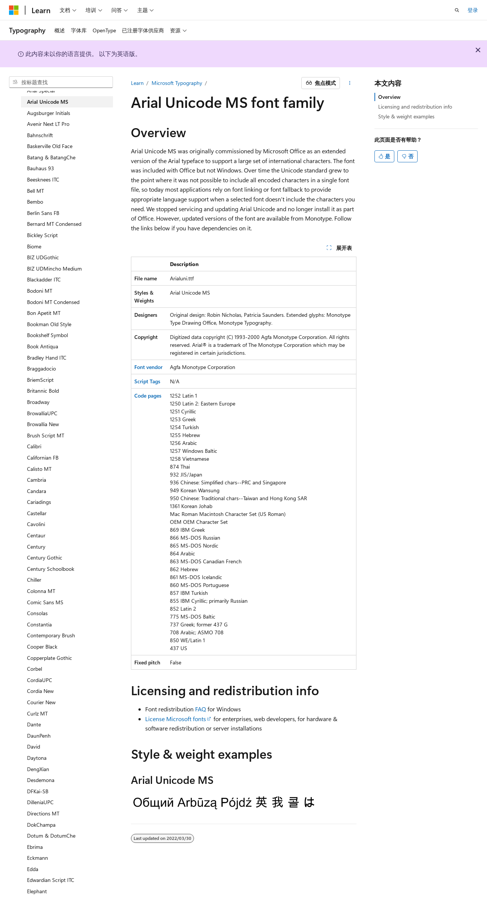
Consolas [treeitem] (37, 613)
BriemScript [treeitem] (40, 379)
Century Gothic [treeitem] (44, 557)
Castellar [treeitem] (37, 513)
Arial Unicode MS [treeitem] (47, 101)
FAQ (200, 709)
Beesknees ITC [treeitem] (43, 179)
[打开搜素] (456, 10)
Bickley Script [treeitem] (42, 235)
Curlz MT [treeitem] (37, 713)
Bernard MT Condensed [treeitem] (54, 223)
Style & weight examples (406, 116)
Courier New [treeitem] (41, 702)
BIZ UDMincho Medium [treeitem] (54, 268)
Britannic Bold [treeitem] (43, 390)
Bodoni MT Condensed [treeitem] (53, 302)
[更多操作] (349, 83)
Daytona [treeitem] (37, 757)
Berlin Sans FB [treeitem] (43, 212)
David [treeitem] (33, 746)
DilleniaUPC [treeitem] (40, 802)
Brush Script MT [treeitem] (45, 435)
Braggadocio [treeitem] (41, 368)
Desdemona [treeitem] (40, 780)
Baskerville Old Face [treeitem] (49, 146)
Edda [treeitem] (32, 869)
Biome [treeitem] (34, 246)
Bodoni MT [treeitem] (39, 290)
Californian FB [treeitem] (43, 457)
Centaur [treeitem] (36, 535)
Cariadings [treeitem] (39, 501)
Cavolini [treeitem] (36, 524)
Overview (389, 96)
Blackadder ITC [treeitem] (44, 279)
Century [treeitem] (36, 546)
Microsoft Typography (177, 82)
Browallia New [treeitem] (43, 424)
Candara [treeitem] (36, 491)
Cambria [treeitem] (36, 479)
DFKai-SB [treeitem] (37, 791)
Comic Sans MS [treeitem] (45, 602)
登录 (472, 10)
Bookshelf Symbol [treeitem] (47, 335)
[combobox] (61, 82)
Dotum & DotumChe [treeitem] (51, 835)
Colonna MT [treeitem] (41, 590)
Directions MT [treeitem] (43, 813)
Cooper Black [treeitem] (42, 646)
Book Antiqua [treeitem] (42, 346)
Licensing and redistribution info (415, 106)
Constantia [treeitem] (39, 624)
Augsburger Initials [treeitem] (48, 112)
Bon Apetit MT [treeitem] (43, 312)
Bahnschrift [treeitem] (40, 135)
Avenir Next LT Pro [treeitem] (48, 123)
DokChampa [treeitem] (41, 824)
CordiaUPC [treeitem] (39, 680)
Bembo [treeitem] (35, 201)
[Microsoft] (14, 10)
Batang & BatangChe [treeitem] (51, 157)
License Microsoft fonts (175, 719)
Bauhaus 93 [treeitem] (40, 168)
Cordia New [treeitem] (40, 690)
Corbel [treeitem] (34, 668)
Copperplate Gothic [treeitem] (49, 657)
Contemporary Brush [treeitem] (51, 635)
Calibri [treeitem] (34, 446)
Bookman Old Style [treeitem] (49, 324)
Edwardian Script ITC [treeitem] (50, 879)
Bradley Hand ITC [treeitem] (46, 357)
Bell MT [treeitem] (35, 190)
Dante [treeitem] (34, 724)
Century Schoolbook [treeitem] (50, 568)
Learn (137, 82)
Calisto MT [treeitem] (39, 468)
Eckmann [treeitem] (37, 857)
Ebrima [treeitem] (35, 846)
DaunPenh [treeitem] (39, 735)
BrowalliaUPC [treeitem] (42, 413)
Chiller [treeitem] (34, 579)
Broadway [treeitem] (38, 401)
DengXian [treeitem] (38, 769)
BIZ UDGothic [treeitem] (43, 257)
